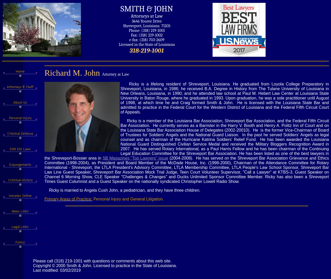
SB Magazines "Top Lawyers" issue (135, 158)
